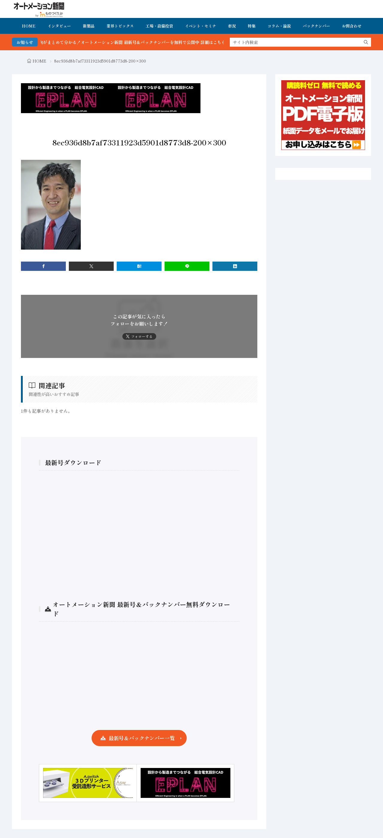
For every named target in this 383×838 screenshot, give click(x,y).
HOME (29, 26)
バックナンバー (316, 26)
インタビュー (59, 26)
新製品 (89, 26)
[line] (187, 266)
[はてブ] (139, 266)
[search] (366, 42)
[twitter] (91, 266)
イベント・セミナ (200, 26)
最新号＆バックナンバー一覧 (142, 738)
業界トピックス (120, 26)
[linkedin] (234, 266)
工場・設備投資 (159, 26)
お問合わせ (351, 26)
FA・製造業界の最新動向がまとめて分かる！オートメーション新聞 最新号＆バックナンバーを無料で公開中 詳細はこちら (120, 42)
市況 (232, 26)
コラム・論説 (279, 26)
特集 (252, 26)
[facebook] (43, 266)
